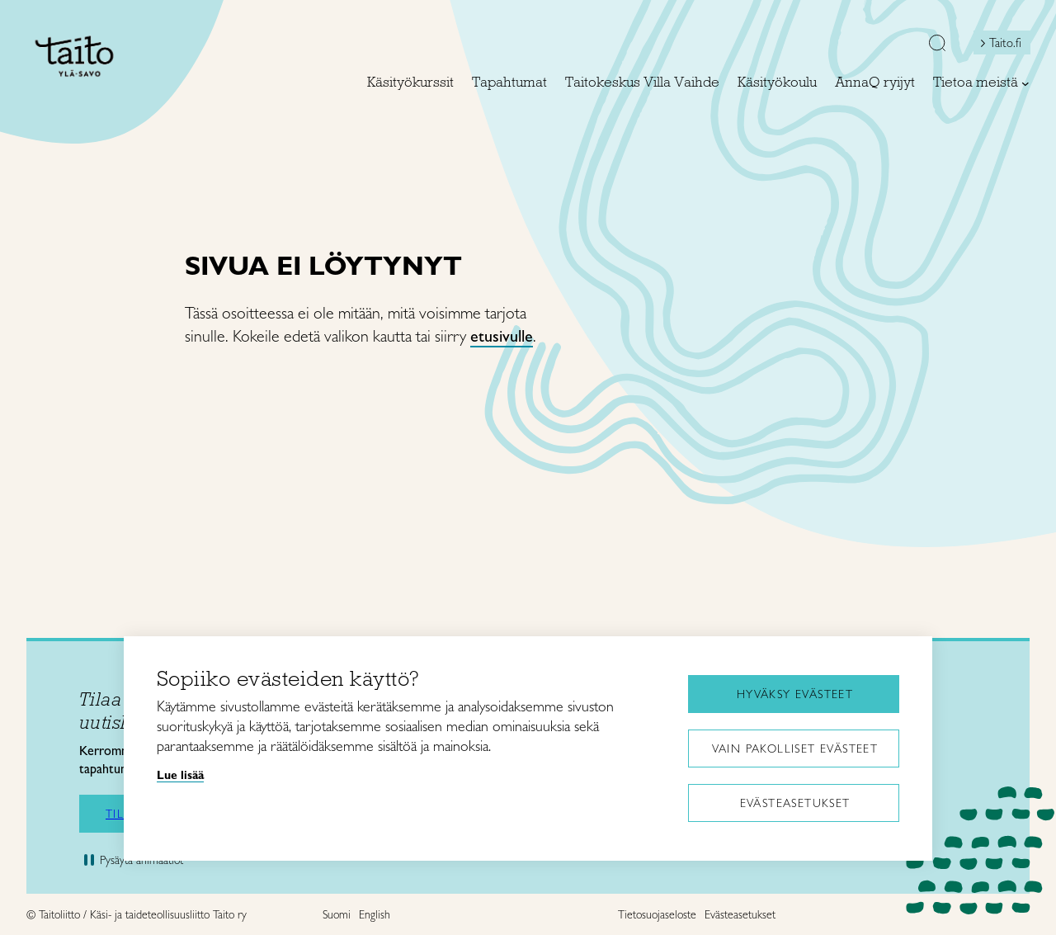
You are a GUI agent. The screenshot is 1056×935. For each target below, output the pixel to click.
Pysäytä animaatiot (141, 860)
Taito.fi (1005, 42)
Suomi (337, 914)
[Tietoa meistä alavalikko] (1025, 83)
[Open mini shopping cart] (891, 47)
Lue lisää (180, 775)
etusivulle (501, 336)
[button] (937, 44)
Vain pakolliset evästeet (795, 748)
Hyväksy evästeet (795, 694)
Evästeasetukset (795, 803)
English (374, 914)
